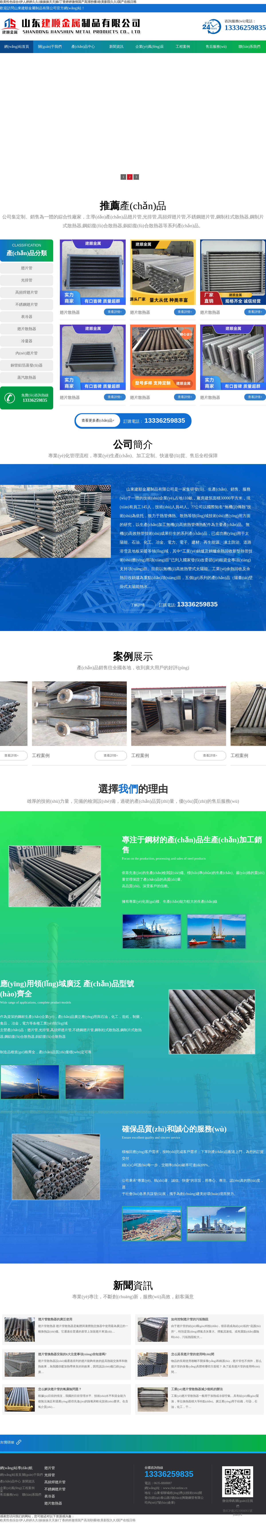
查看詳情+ (115, 312)
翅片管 (26, 268)
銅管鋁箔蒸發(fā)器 (27, 365)
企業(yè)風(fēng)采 (149, 46)
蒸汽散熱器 (26, 377)
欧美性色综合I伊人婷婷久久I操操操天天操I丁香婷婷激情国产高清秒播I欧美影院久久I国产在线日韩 (68, 2)
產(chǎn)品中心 (83, 46)
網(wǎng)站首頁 (16, 46)
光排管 (26, 280)
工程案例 (183, 46)
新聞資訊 (116, 46)
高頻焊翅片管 (26, 292)
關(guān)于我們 (50, 46)
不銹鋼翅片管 (26, 304)
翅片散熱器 (26, 329)
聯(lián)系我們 (249, 46)
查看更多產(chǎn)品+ (98, 420)
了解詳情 (138, 605)
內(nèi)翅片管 (27, 353)
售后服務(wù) (216, 46)
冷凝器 (26, 341)
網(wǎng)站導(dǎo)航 (16, 1468)
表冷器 (26, 317)
